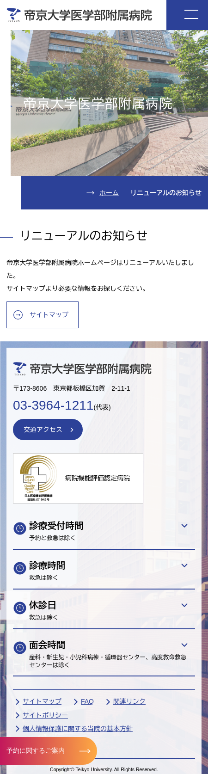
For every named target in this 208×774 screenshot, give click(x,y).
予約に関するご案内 (35, 750)
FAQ (87, 701)
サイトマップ (49, 315)
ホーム (109, 193)
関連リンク (129, 701)
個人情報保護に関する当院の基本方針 (78, 728)
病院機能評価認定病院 (97, 478)
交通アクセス (43, 429)
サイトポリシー (45, 715)
